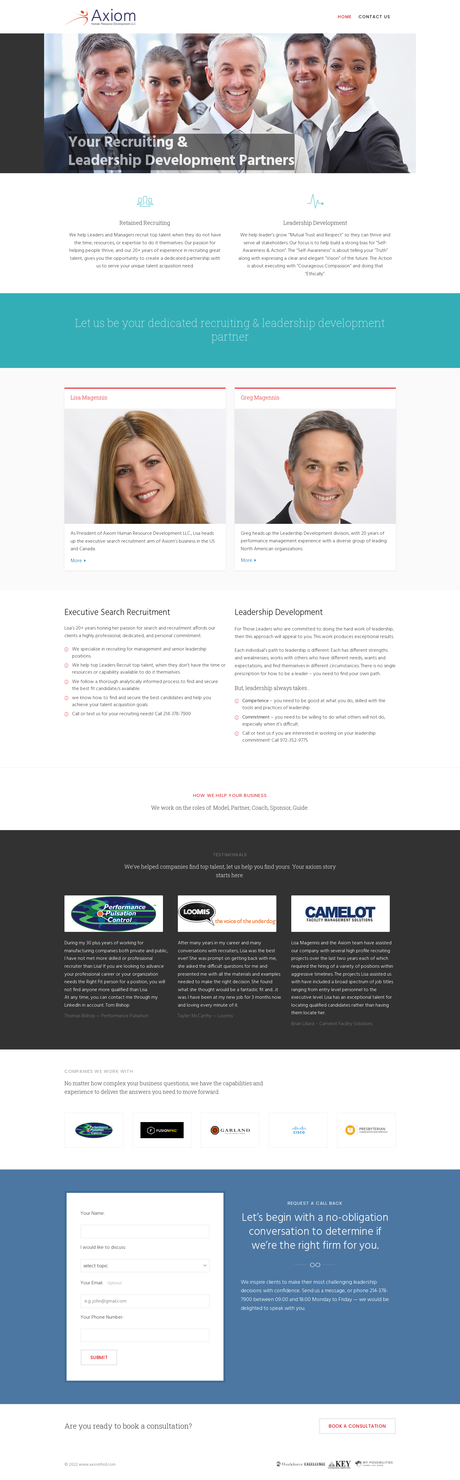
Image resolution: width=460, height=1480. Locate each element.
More (76, 561)
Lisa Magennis (89, 397)
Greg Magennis (260, 397)
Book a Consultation (357, 1426)
